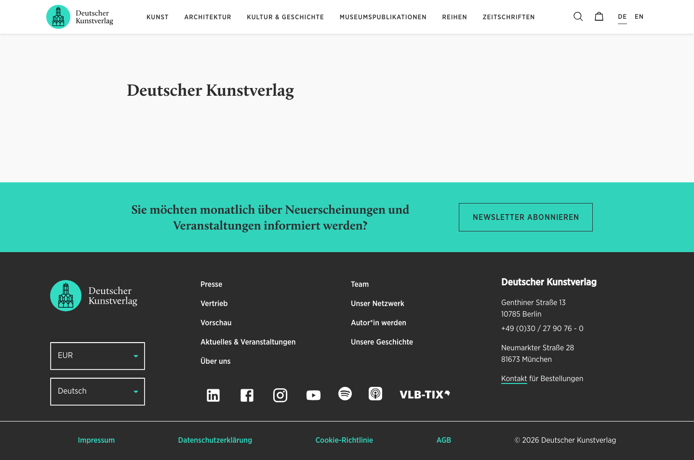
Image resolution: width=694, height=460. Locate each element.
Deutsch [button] (72, 391)
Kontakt (514, 379)
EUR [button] (65, 356)
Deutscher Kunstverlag (578, 441)
